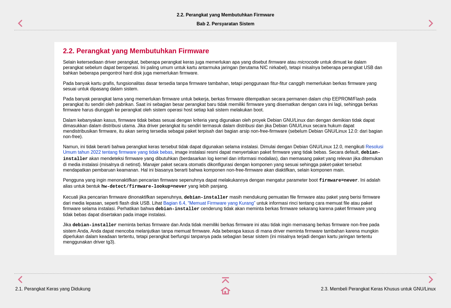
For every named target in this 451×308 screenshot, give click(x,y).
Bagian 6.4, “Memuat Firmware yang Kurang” (209, 203)
